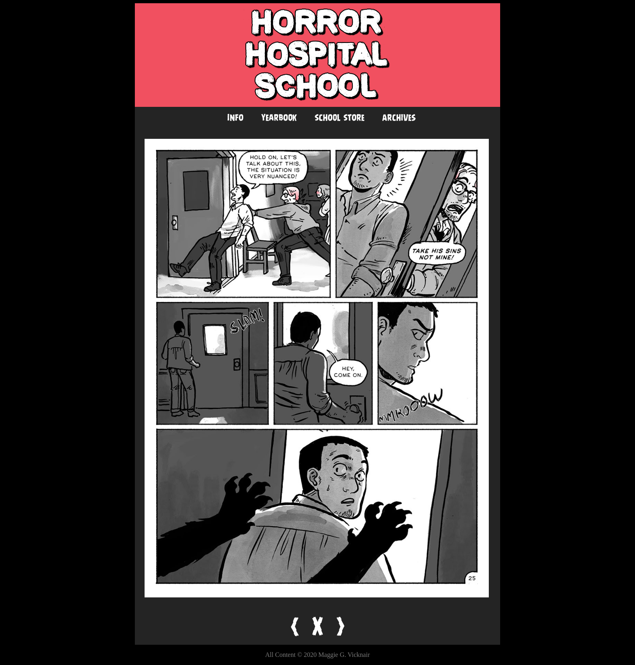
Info (235, 117)
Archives (399, 117)
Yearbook (279, 117)
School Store (339, 117)
